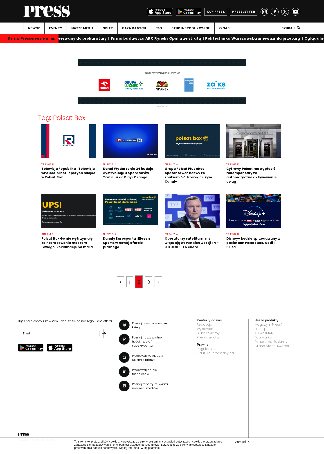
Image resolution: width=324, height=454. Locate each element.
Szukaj (288, 28)
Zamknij (242, 442)
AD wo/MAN (263, 333)
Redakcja (204, 324)
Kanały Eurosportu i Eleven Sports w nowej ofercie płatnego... (126, 242)
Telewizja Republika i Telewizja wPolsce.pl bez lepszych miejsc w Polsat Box (68, 172)
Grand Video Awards (271, 346)
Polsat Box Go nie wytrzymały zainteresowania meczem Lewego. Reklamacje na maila (67, 242)
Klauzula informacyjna (215, 353)
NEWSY (34, 28)
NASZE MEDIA (82, 28)
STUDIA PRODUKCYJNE (190, 28)
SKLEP (108, 28)
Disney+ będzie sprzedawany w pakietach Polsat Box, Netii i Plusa (253, 242)
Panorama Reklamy (270, 341)
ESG (158, 28)
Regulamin (206, 349)
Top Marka (263, 337)
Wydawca (205, 329)
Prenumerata (208, 337)
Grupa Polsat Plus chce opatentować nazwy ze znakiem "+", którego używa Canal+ (189, 175)
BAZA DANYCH (134, 28)
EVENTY (55, 28)
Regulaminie (152, 447)
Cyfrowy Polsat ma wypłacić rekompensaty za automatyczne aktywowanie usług (251, 175)
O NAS (224, 28)
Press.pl (260, 329)
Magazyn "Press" (268, 324)
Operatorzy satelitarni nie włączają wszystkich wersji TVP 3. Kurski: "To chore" (191, 242)
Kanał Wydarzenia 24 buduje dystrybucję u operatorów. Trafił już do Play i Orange (128, 172)
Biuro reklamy (208, 333)
